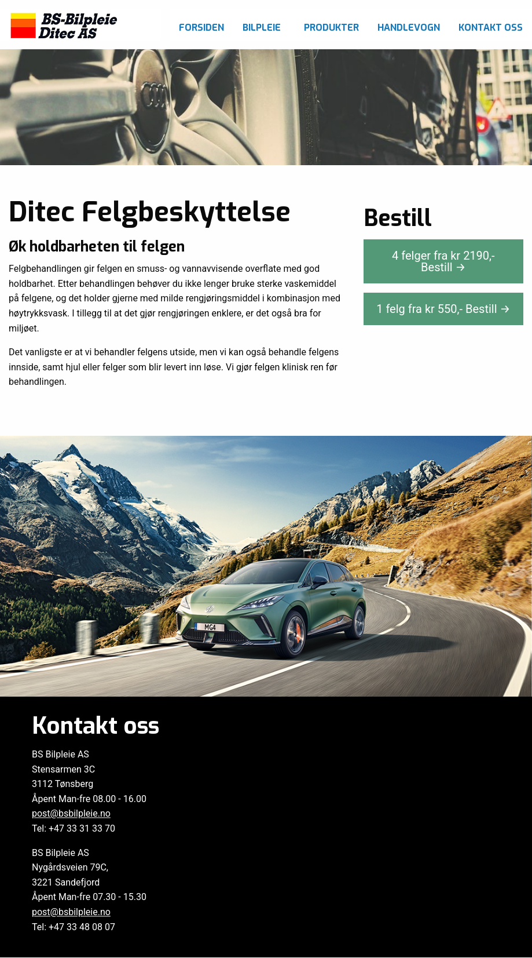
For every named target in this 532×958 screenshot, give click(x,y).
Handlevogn (408, 27)
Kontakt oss (490, 27)
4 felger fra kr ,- (443, 261)
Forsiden (201, 27)
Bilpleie (262, 27)
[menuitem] (201, 25)
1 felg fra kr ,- (443, 309)
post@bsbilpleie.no (71, 813)
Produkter (331, 27)
